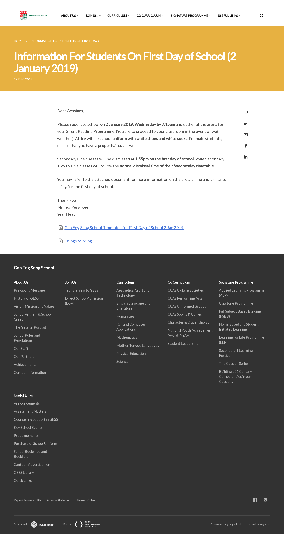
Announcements (27, 403)
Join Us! (92, 15)
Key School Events (28, 427)
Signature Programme (189, 15)
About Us (68, 15)
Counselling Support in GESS (36, 419)
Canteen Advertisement (33, 464)
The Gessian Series (234, 363)
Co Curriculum (149, 15)
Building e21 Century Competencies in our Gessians (235, 376)
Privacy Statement (59, 500)
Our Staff (21, 348)
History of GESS (26, 298)
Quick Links (23, 480)
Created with (37, 524)
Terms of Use (86, 500)
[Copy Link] (244, 123)
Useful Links (228, 15)
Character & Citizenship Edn (190, 322)
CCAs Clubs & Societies (186, 290)
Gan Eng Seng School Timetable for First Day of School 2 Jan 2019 (124, 227)
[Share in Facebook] (244, 143)
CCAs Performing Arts (185, 298)
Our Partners (24, 356)
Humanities (125, 316)
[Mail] (244, 132)
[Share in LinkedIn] (244, 154)
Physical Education (131, 353)
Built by (84, 524)
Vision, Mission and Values (34, 306)
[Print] (244, 112)
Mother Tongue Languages (137, 345)
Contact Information (30, 372)
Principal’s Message (29, 290)
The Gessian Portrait (30, 327)
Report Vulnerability (28, 500)
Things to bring (78, 240)
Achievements (25, 364)
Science (122, 361)
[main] (142, 140)
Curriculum (117, 15)
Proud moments (26, 435)
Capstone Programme (236, 303)
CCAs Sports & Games (185, 314)
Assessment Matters (30, 411)
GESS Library (24, 472)
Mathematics (126, 337)
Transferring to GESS (81, 290)
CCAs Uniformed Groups (187, 306)
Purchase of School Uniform (35, 443)
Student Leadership (183, 343)
